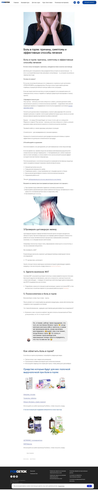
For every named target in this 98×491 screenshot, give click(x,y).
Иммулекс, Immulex (29, 395)
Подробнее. (61, 486)
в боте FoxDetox (56, 267)
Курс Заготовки (47, 2)
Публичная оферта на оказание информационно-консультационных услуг (58, 478)
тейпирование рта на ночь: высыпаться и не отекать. (45, 180)
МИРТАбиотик (28, 444)
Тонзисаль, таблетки (30, 399)
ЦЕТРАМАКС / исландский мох (33, 441)
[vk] (78, 2)
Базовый (65, 289)
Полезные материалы (61, 2)
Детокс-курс (36, 2)
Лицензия (32, 472)
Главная (16, 2)
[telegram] (75, 2)
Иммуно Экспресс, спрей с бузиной (35, 402)
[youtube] (17, 478)
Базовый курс (25, 2)
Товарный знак (34, 475)
